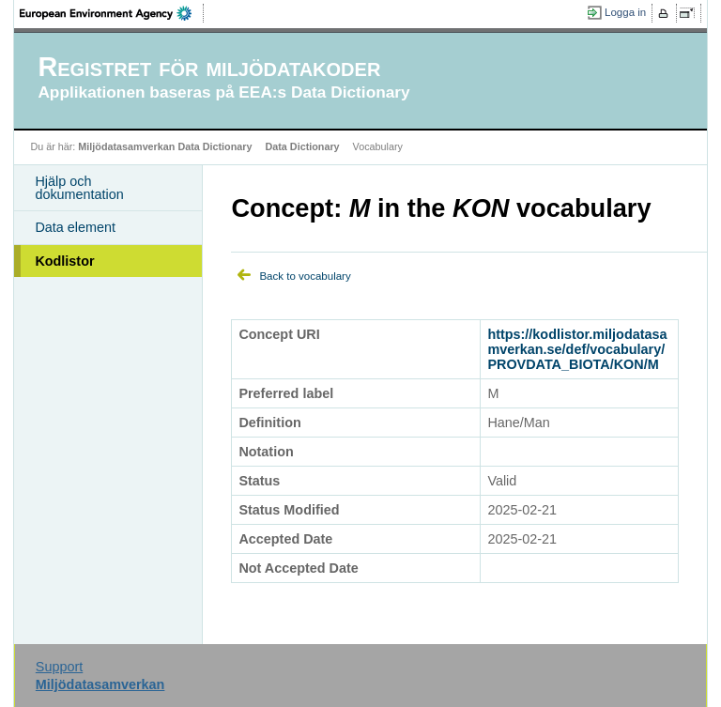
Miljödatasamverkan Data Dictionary (165, 146)
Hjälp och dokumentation (79, 188)
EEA (112, 13)
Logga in (625, 12)
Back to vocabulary (304, 276)
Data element (75, 227)
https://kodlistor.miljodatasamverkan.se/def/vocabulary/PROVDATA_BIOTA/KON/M (577, 349)
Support (59, 666)
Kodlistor (64, 261)
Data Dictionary (302, 146)
